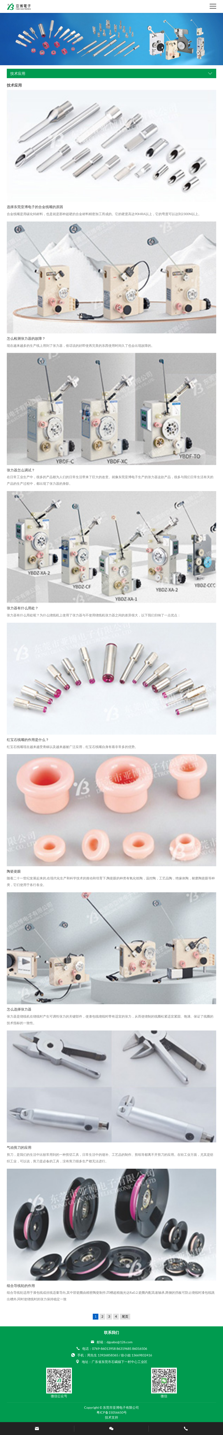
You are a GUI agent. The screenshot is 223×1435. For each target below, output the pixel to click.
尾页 (125, 1316)
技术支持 (111, 1417)
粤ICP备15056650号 (112, 1412)
